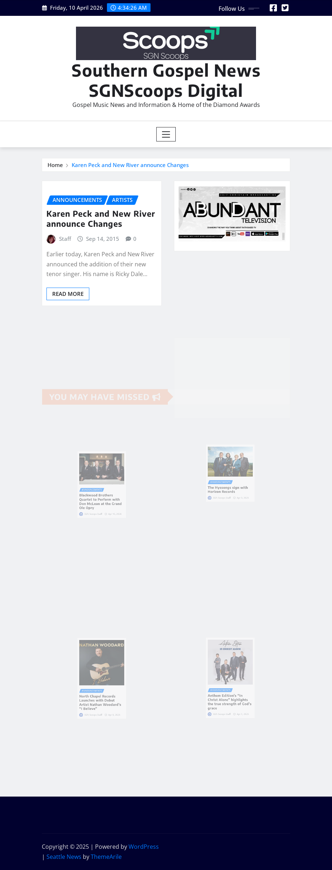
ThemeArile (106, 857)
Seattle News (63, 857)
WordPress (144, 847)
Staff (65, 238)
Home (55, 164)
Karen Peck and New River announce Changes (130, 164)
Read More (68, 293)
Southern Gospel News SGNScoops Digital (166, 80)
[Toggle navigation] (166, 134)
